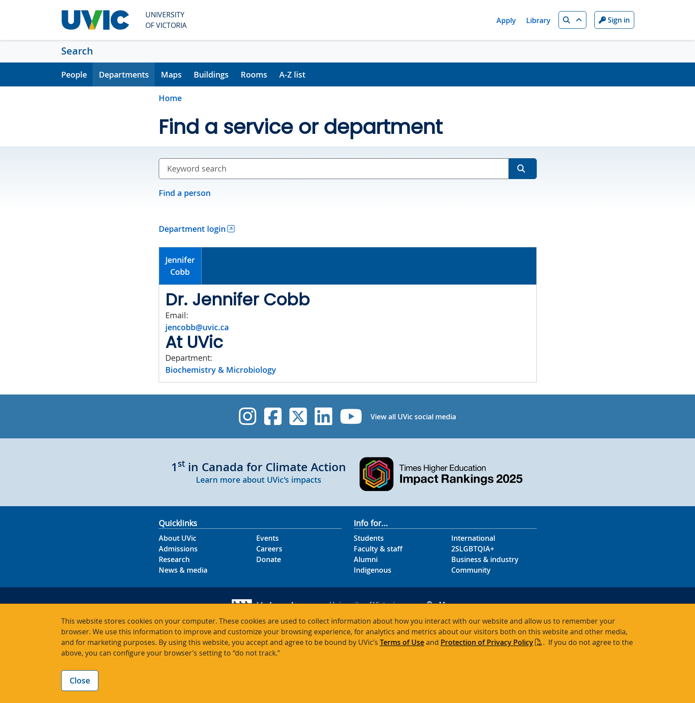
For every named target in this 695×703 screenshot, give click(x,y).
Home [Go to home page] (170, 98)
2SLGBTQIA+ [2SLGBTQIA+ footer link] (472, 549)
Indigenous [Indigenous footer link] (372, 570)
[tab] (180, 266)
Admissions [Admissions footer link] (178, 549)
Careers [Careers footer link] (269, 549)
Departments (124, 74)
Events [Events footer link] (267, 538)
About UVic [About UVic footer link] (177, 538)
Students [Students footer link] (369, 538)
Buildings (211, 74)
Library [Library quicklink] (538, 20)
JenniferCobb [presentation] (180, 265)
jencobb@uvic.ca (197, 327)
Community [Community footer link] (471, 570)
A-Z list (292, 74)
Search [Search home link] (77, 51)
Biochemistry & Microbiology (220, 369)
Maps (171, 74)
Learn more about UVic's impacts (258, 479)
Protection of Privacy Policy (487, 642)
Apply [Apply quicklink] (506, 20)
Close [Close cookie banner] (80, 680)
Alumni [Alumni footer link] (366, 559)
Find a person (185, 192)
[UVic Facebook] (272, 416)
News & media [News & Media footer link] (183, 570)
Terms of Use (402, 642)
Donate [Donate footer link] (268, 559)
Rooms (254, 74)
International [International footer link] (473, 538)
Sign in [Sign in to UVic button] (614, 20)
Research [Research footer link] (174, 559)
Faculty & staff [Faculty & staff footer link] (378, 549)
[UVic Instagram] (247, 416)
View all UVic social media (413, 417)
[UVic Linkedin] (323, 416)
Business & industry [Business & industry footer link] (485, 559)
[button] (572, 20)
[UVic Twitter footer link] (298, 416)
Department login (192, 228)
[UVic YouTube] (351, 416)
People (74, 74)
